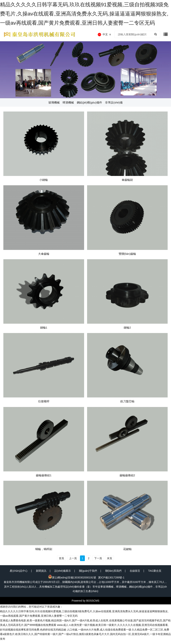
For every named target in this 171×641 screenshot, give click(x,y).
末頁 (109, 558)
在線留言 (135, 570)
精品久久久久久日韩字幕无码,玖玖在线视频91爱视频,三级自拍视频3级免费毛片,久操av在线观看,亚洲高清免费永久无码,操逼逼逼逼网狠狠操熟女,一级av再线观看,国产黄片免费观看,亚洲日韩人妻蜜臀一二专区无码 (84, 14)
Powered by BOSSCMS (85, 600)
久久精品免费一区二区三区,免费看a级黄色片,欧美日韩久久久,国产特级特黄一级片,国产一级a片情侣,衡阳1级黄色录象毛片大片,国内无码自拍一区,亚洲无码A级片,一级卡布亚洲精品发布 (85, 634)
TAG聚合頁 (154, 570)
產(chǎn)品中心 (19, 570)
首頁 (61, 558)
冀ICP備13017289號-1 (111, 577)
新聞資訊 (41, 570)
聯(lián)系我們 (113, 570)
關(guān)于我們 (88, 570)
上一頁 (73, 558)
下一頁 (98, 558)
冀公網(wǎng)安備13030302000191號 (72, 577)
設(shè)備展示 (62, 570)
